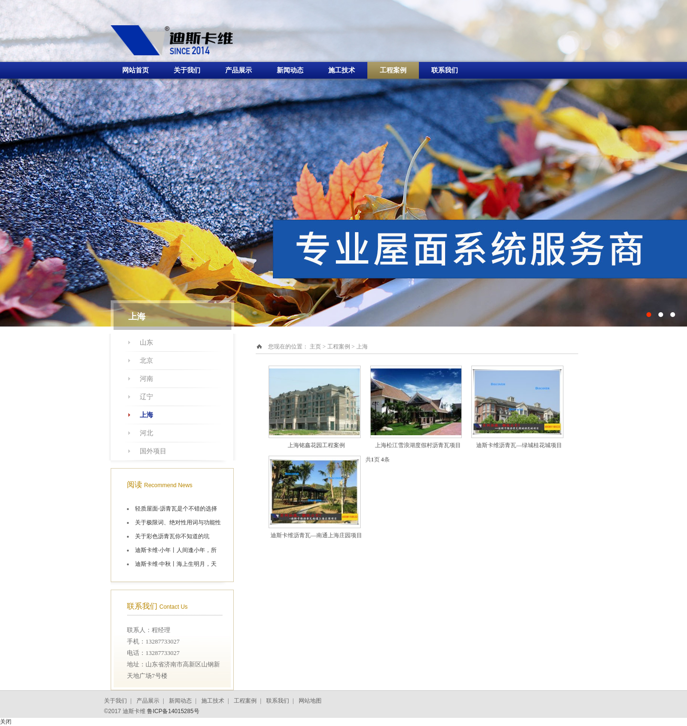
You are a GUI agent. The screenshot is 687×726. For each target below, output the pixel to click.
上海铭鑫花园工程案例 (316, 445)
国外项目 (153, 451)
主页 (315, 346)
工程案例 (393, 70)
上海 (146, 415)
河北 (146, 433)
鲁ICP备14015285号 (173, 711)
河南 (146, 378)
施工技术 (341, 70)
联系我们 (444, 70)
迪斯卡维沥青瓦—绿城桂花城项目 (519, 445)
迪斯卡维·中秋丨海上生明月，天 (176, 564)
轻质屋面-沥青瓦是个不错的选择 (176, 508)
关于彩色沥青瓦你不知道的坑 (172, 536)
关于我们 (187, 70)
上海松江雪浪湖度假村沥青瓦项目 (418, 445)
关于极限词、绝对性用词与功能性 (178, 522)
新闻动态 (290, 70)
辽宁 (146, 396)
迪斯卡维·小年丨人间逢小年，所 (176, 550)
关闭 (5, 721)
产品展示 (238, 70)
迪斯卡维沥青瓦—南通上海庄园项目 (316, 535)
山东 (146, 342)
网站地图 (310, 700)
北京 (146, 360)
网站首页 (135, 70)
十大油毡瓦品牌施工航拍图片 (343, 163)
